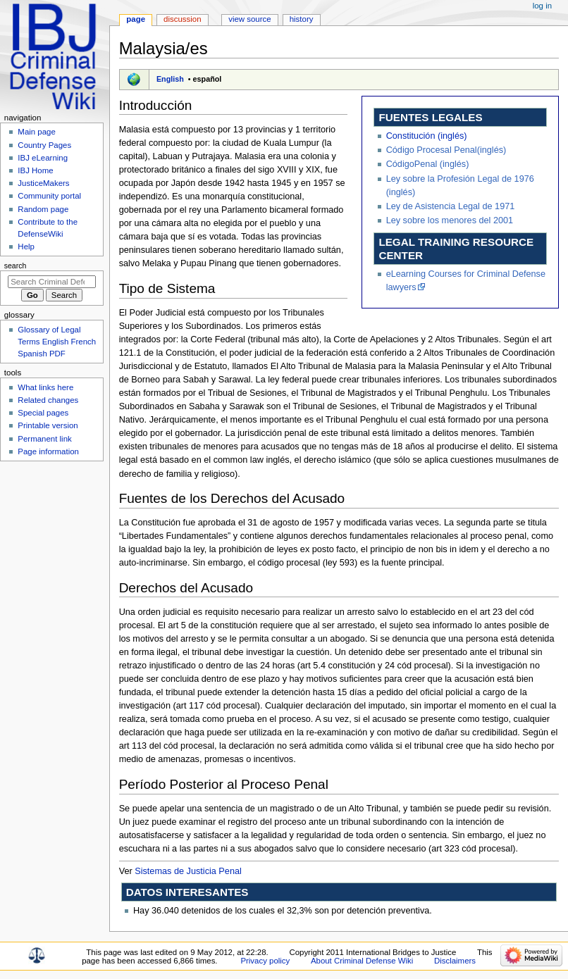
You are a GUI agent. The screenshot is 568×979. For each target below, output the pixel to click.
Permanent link (44, 439)
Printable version (48, 425)
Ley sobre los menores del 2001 (450, 220)
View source (249, 19)
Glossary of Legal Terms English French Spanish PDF (57, 341)
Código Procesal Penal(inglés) (446, 150)
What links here (45, 387)
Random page (43, 209)
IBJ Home (35, 170)
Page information (48, 451)
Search (15, 265)
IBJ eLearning (43, 158)
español (207, 79)
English (170, 79)
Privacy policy (265, 960)
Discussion (182, 19)
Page (135, 19)
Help (26, 246)
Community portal (49, 196)
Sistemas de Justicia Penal (188, 871)
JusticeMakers (43, 183)
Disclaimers (455, 960)
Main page (37, 131)
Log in (542, 5)
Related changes (48, 400)
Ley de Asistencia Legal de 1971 (450, 206)
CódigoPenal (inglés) (427, 164)
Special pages (43, 413)
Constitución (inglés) (426, 136)
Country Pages (44, 145)
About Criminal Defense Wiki (362, 960)
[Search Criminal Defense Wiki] (52, 281)
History (302, 19)
